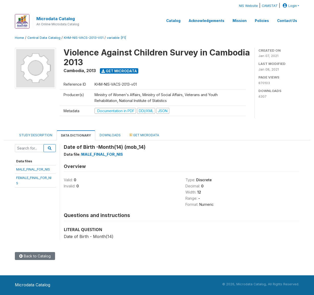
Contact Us (287, 21)
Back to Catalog (35, 256)
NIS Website (248, 6)
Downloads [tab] (110, 135)
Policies (262, 21)
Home (19, 38)
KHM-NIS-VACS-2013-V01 (83, 38)
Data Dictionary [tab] (76, 135)
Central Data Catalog (43, 38)
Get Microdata (119, 71)
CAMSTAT (270, 6)
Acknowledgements (206, 21)
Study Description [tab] (35, 135)
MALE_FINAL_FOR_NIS (33, 169)
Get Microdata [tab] (144, 135)
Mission (240, 21)
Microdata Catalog (55, 18)
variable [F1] (116, 38)
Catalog (173, 21)
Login (289, 6)
